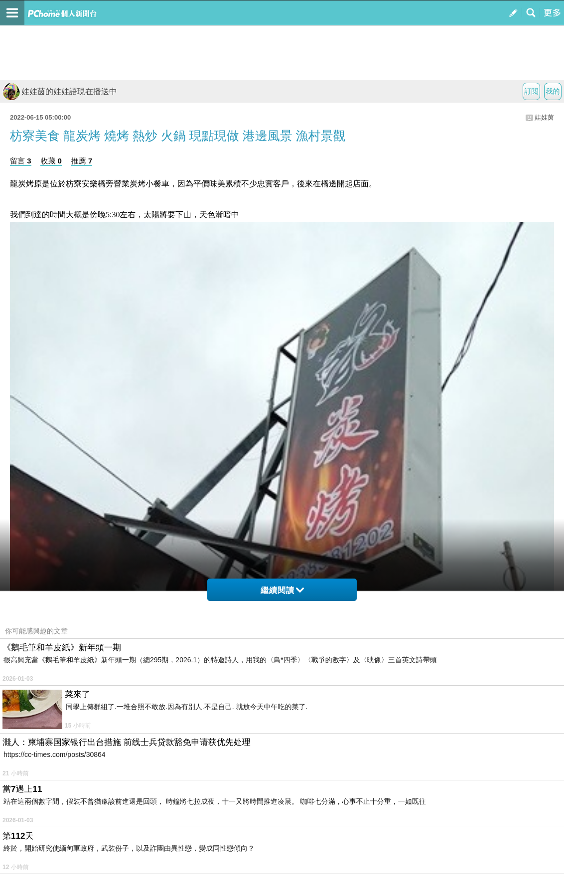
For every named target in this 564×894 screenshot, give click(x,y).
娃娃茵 (544, 117)
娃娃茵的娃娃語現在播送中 (59, 91)
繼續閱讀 (282, 590)
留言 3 (20, 160)
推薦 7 (82, 160)
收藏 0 (51, 160)
